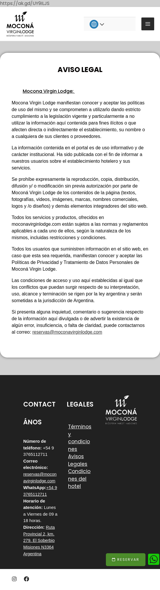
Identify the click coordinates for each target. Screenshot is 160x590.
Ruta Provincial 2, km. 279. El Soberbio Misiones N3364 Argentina (39, 540)
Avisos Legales (77, 460)
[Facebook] (26, 578)
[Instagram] (14, 578)
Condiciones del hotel (79, 479)
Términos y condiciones (79, 438)
